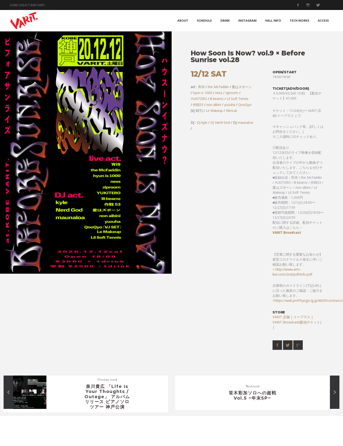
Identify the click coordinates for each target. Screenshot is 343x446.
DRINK (225, 21)
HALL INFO (273, 21)
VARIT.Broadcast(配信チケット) (297, 322)
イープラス (301, 317)
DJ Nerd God (220, 122)
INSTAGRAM (247, 21)
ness (218, 92)
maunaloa (245, 122)
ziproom (231, 92)
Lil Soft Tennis (238, 98)
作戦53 (198, 104)
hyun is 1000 (202, 92)
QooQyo (245, 104)
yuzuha (229, 104)
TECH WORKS (299, 21)
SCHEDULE (204, 21)
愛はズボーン (241, 86)
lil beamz (217, 98)
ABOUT (182, 21)
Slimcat (231, 110)
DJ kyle (202, 122)
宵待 (201, 86)
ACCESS (323, 21)
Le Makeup (214, 110)
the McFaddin (218, 86)
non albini (213, 104)
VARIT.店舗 (281, 317)
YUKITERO (199, 98)
